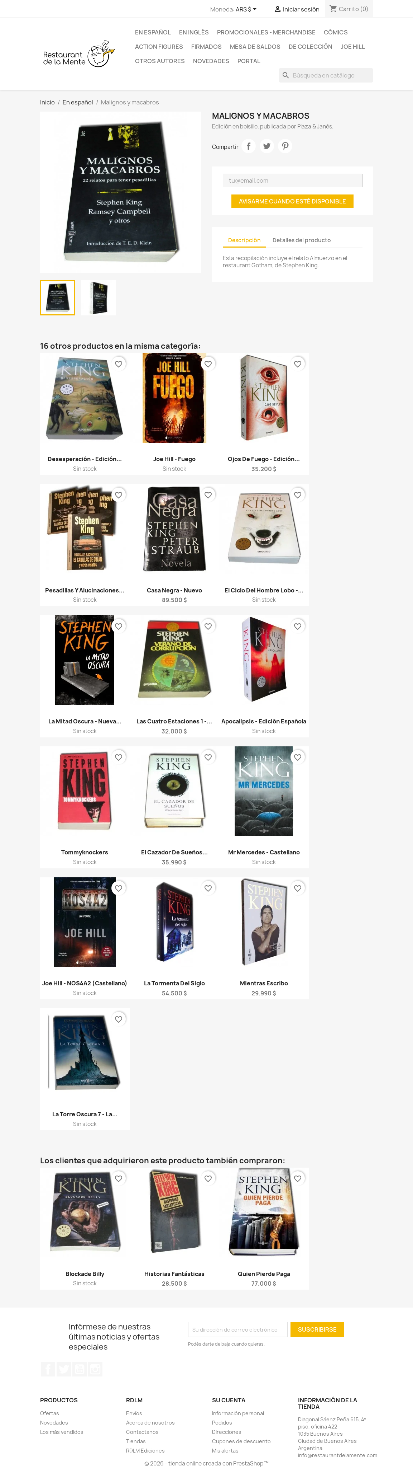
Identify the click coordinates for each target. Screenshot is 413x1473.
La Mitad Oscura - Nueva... (84, 721)
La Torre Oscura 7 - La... (84, 1114)
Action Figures (159, 47)
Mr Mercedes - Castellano (264, 852)
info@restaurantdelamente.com (337, 1455)
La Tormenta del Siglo (174, 983)
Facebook (48, 1369)
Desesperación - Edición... (85, 459)
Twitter (64, 1369)
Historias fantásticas (174, 1274)
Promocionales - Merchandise (266, 32)
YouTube (79, 1369)
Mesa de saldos (255, 47)
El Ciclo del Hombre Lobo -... (264, 590)
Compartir (248, 146)
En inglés (194, 32)
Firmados (206, 47)
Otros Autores (160, 61)
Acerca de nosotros (150, 1422)
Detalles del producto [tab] (302, 240)
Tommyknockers (84, 852)
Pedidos (222, 1422)
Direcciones (226, 1432)
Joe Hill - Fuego (174, 459)
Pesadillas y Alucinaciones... (84, 590)
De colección (310, 47)
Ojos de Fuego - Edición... (264, 459)
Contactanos (142, 1432)
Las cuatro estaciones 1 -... (174, 721)
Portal (248, 61)
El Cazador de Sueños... (174, 852)
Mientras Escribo (264, 983)
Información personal (238, 1413)
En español (153, 32)
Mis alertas (225, 1450)
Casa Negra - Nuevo (174, 590)
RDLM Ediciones (145, 1450)
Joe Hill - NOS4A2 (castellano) (85, 983)
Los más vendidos (61, 1432)
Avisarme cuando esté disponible (292, 201)
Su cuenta (228, 1400)
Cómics (336, 32)
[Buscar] (326, 75)
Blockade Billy (85, 1274)
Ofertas (49, 1413)
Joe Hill (353, 47)
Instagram (95, 1369)
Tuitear (267, 146)
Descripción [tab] (244, 240)
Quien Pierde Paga (264, 1274)
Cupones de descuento (241, 1441)
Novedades (211, 61)
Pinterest (285, 146)
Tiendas (136, 1441)
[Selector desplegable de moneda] (247, 9)
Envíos (134, 1413)
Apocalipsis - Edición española (263, 721)
